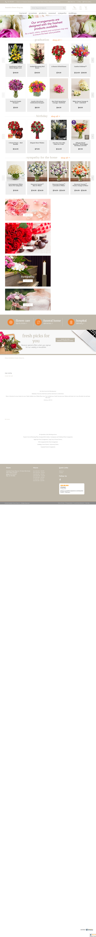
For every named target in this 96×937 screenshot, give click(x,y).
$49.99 (80, 108)
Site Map (87, 438)
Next (92, 60)
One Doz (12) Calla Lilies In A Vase (59, 143)
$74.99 (58, 73)
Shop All (56, 40)
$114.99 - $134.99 (37, 190)
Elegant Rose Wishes (37, 143)
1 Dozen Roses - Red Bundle (16, 143)
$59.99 (15, 108)
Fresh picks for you (36, 283)
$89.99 (37, 108)
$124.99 (15, 149)
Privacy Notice (69, 438)
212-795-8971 (11, 1)
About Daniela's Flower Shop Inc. (14, 301)
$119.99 (15, 190)
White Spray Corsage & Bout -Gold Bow (80, 102)
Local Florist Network (79, 438)
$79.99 (37, 149)
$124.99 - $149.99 (80, 73)
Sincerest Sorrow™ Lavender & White (58, 184)
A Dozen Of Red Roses (58, 66)
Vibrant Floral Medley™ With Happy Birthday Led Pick (80, 144)
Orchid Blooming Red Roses (37, 67)
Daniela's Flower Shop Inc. (14, 7)
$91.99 (80, 149)
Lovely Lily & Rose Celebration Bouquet (37, 102)
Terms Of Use (61, 438)
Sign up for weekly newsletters (65, 283)
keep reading (8, 316)
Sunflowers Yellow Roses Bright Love (15, 67)
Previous (3, 60)
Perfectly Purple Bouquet (15, 102)
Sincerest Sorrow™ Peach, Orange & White (80, 184)
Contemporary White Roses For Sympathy (16, 184)
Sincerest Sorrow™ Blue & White (37, 184)
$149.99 (15, 73)
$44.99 (58, 108)
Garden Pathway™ (80, 66)
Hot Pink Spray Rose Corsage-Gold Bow (59, 102)
